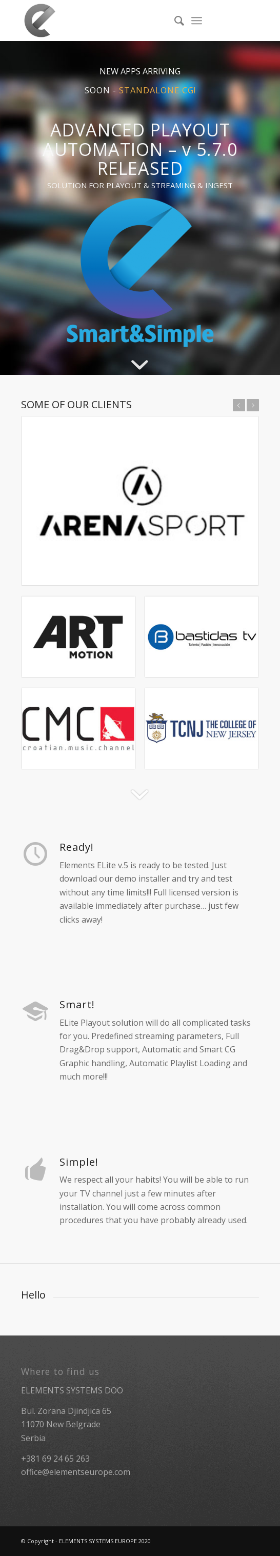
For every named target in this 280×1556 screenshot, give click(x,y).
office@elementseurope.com (75, 1472)
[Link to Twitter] (236, 20)
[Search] (174, 20)
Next (253, 405)
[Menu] (196, 20)
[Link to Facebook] (251, 20)
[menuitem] (174, 20)
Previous (239, 405)
